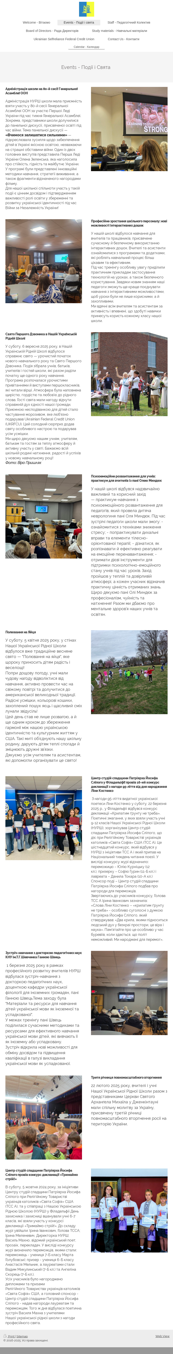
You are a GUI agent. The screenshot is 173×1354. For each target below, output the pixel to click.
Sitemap (22, 1336)
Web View (162, 1336)
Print (9, 1336)
